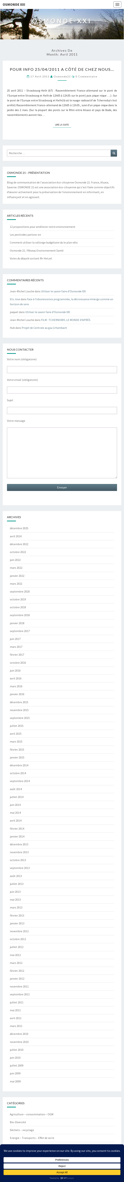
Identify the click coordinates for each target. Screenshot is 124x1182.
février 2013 (17, 915)
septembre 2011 (20, 994)
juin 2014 (15, 805)
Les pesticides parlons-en (25, 234)
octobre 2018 (18, 607)
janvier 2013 (17, 923)
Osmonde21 (62, 76)
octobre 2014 (18, 773)
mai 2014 (15, 812)
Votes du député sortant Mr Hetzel (31, 258)
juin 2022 (15, 560)
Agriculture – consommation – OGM (32, 1114)
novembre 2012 (19, 931)
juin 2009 (15, 1073)
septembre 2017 (20, 631)
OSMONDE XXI (14, 4)
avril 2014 (15, 820)
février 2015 (17, 749)
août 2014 (16, 789)
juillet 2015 (16, 726)
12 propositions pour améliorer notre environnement (42, 226)
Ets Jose (15, 299)
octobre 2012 (18, 939)
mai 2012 (15, 955)
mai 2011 (15, 1010)
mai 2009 (15, 1081)
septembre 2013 (20, 868)
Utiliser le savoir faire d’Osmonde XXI (63, 291)
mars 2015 (16, 741)
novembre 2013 (19, 852)
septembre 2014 (20, 781)
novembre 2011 (19, 986)
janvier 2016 (17, 694)
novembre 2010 (19, 1042)
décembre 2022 (19, 544)
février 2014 (17, 828)
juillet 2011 (16, 1002)
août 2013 (16, 876)
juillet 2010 (16, 1049)
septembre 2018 (20, 615)
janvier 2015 (17, 757)
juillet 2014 (16, 797)
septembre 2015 (20, 718)
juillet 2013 (16, 884)
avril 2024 (15, 536)
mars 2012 (16, 963)
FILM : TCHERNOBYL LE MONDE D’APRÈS (65, 320)
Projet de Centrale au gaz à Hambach (44, 328)
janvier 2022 (17, 576)
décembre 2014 (19, 765)
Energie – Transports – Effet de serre (32, 1138)
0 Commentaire (86, 76)
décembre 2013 (19, 844)
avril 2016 (15, 678)
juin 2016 (15, 670)
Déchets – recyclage (22, 1130)
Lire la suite (63, 124)
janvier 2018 (17, 623)
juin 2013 (15, 891)
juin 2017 (15, 639)
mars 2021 (16, 583)
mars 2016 (16, 686)
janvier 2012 (17, 978)
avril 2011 (15, 1018)
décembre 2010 (19, 1034)
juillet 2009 (16, 1065)
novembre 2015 (19, 710)
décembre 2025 (19, 528)
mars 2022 (16, 567)
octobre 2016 (18, 662)
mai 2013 (15, 899)
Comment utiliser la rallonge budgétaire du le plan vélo (44, 242)
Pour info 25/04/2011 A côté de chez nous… (62, 69)
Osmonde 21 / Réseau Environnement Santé (37, 250)
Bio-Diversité (18, 1122)
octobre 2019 (18, 599)
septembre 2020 (20, 591)
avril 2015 (15, 733)
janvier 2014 (17, 836)
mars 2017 (16, 646)
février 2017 (17, 654)
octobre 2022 (18, 552)
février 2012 (17, 970)
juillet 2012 (16, 947)
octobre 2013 (18, 860)
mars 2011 (16, 1026)
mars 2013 (16, 907)
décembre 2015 (19, 702)
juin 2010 (15, 1057)
